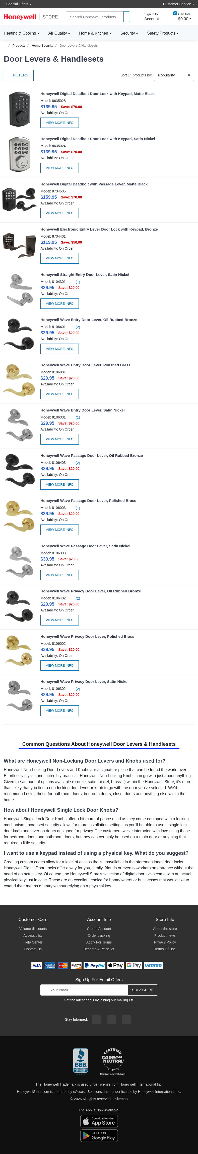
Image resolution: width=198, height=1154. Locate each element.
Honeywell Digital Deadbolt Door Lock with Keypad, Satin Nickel (97, 139)
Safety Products (161, 33)
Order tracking (99, 935)
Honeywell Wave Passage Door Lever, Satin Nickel (85, 546)
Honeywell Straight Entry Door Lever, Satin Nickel (84, 274)
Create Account (99, 929)
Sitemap (121, 1099)
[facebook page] (96, 1019)
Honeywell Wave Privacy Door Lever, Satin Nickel (84, 681)
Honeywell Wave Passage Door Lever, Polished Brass (88, 500)
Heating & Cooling (20, 33)
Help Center (33, 942)
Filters (18, 75)
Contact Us (33, 949)
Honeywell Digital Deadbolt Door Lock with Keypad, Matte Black (97, 93)
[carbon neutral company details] (112, 1062)
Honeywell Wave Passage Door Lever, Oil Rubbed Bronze (91, 455)
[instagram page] (111, 1019)
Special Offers (16, 4)
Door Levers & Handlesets (79, 45)
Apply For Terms (99, 942)
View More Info (60, 123)
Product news (165, 935)
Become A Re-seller (99, 949)
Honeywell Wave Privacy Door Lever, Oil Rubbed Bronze (90, 591)
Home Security (42, 45)
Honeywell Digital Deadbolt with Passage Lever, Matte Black (94, 184)
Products (19, 45)
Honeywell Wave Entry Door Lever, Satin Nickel (82, 410)
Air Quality (57, 33)
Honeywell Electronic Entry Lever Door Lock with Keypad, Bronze (99, 229)
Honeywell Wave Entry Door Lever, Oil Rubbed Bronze (88, 320)
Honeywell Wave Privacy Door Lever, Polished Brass (87, 636)
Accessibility (32, 935)
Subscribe (143, 990)
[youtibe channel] (126, 1019)
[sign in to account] (148, 17)
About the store (165, 929)
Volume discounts (33, 929)
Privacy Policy (165, 942)
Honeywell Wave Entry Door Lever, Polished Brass (85, 365)
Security (127, 33)
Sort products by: (136, 75)
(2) (75, 327)
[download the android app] (99, 1135)
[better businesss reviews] (80, 1062)
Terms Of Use (165, 949)
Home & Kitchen (93, 33)
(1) (75, 282)
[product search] (126, 17)
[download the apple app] (99, 1121)
